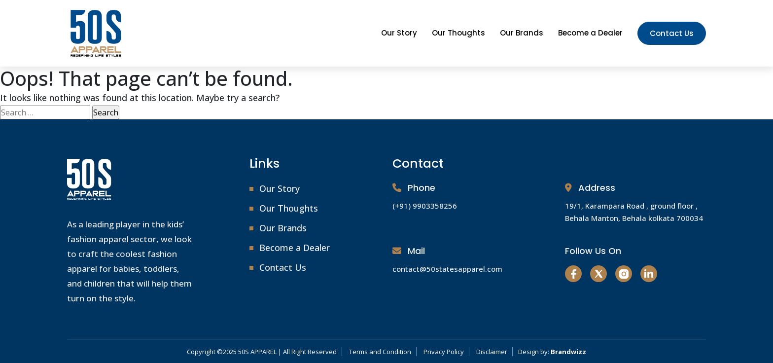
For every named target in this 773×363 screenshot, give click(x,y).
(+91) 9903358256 (424, 206)
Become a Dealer (590, 33)
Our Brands (521, 33)
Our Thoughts (458, 33)
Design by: (552, 351)
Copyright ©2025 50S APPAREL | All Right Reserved (262, 351)
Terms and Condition (380, 351)
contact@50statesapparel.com (447, 269)
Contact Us (672, 33)
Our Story (399, 33)
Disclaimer (491, 351)
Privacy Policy (443, 351)
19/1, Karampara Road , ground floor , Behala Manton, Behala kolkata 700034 (634, 212)
